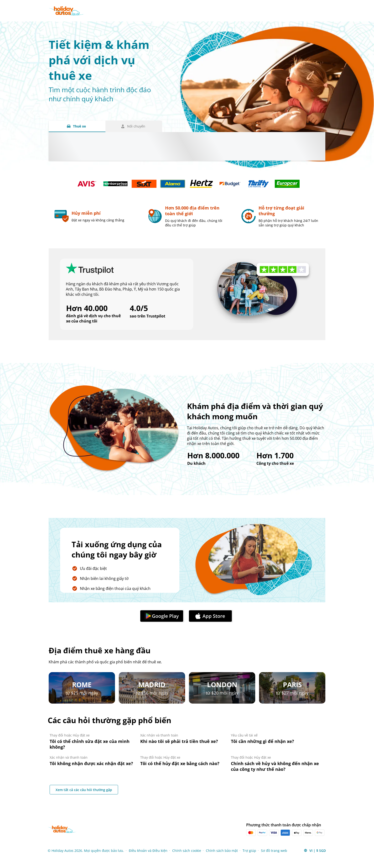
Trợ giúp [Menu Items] (249, 850)
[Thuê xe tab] (77, 126)
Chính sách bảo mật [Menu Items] (222, 850)
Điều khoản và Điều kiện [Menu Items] (148, 850)
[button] (314, 850)
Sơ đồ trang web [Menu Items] (274, 850)
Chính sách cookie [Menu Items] (186, 850)
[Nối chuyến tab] (133, 126)
